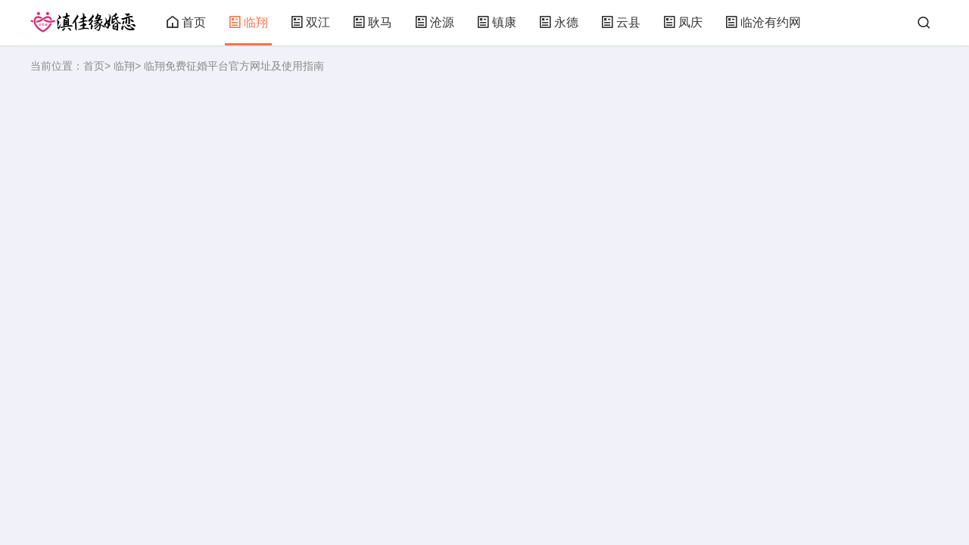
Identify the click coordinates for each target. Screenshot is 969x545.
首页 (186, 22)
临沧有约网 (763, 22)
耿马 (372, 22)
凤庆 (683, 22)
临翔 (248, 22)
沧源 (434, 22)
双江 (310, 22)
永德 (558, 22)
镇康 (496, 22)
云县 (620, 22)
